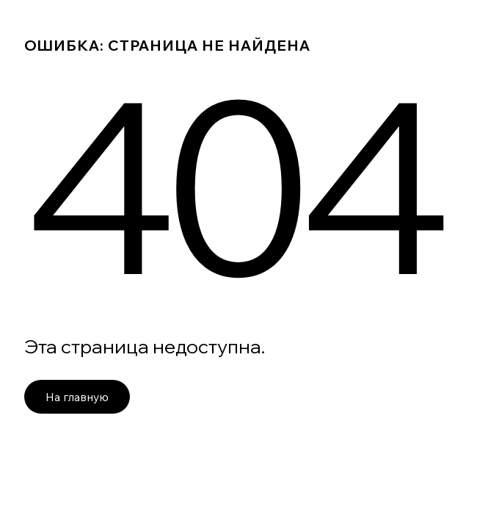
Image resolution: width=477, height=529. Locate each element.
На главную (77, 396)
